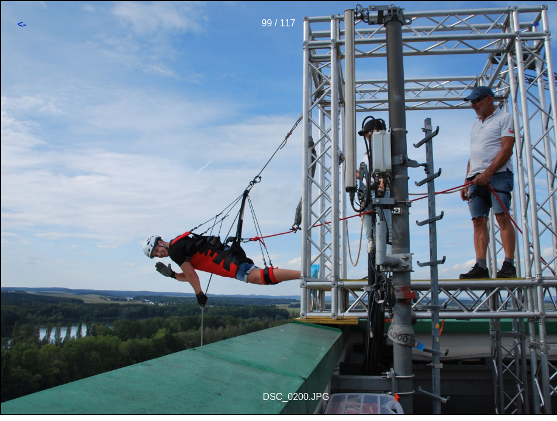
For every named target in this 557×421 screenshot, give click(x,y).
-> (535, 24)
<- (22, 24)
